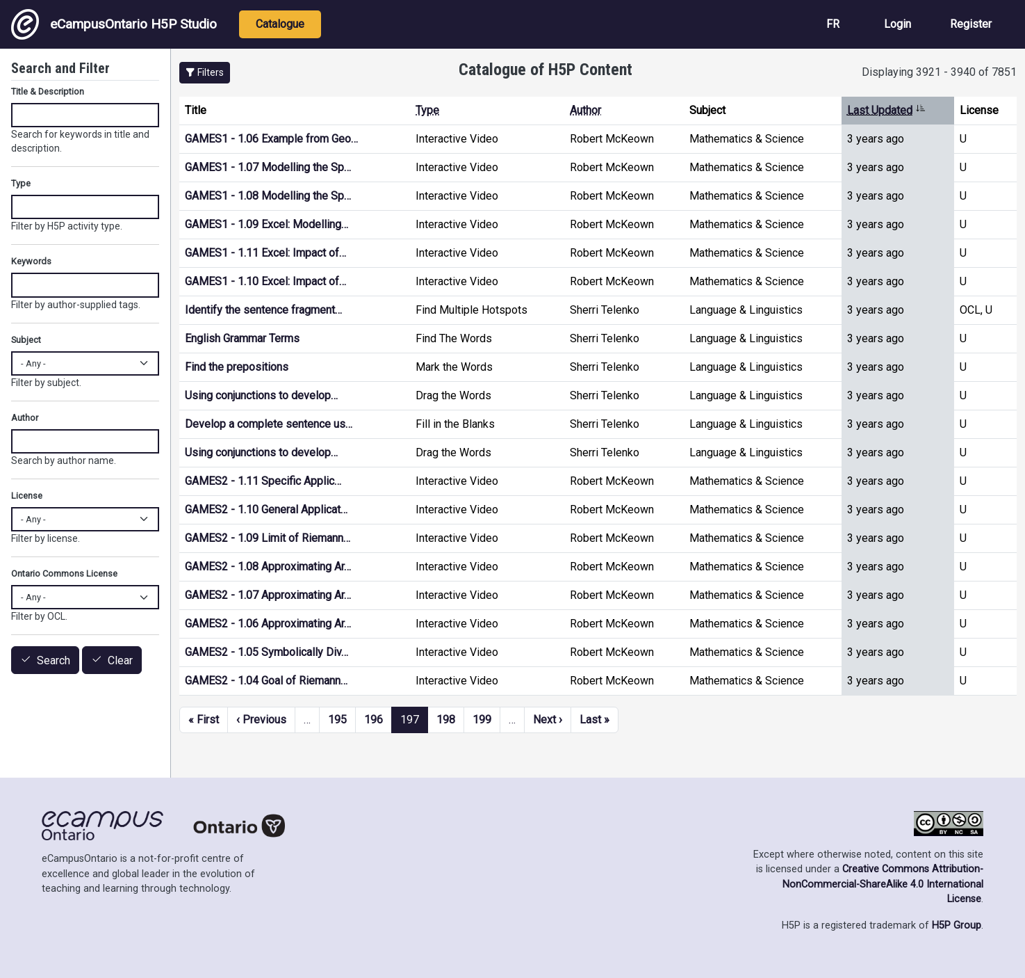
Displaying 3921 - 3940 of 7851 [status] (939, 72)
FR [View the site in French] (832, 24)
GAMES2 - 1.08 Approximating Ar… (268, 566)
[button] (204, 72)
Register (971, 24)
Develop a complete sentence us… (268, 424)
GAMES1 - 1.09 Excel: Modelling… (266, 224)
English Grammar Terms (242, 338)
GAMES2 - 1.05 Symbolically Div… (266, 652)
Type (427, 110)
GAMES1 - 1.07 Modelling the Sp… (268, 167)
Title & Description (47, 91)
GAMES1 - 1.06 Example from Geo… (271, 138)
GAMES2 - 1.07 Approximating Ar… (268, 595)
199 (482, 719)
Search (53, 660)
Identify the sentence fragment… (263, 309)
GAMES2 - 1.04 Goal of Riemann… (266, 680)
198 (445, 719)
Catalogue (280, 24)
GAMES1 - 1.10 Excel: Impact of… (265, 281)
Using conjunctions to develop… (261, 395)
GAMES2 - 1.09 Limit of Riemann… (267, 538)
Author (585, 110)
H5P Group (956, 925)
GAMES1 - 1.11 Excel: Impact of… (265, 252)
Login (897, 24)
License (26, 495)
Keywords (31, 261)
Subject (26, 340)
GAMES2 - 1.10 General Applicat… (266, 509)
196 (373, 719)
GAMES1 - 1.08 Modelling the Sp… (268, 195)
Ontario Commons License (64, 573)
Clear (120, 660)
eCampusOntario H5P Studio (114, 24)
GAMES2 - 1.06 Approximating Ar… (268, 623)
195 (337, 719)
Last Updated (886, 110)
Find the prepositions (236, 367)
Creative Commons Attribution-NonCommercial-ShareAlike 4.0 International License (882, 884)
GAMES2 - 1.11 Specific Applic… (263, 481)
